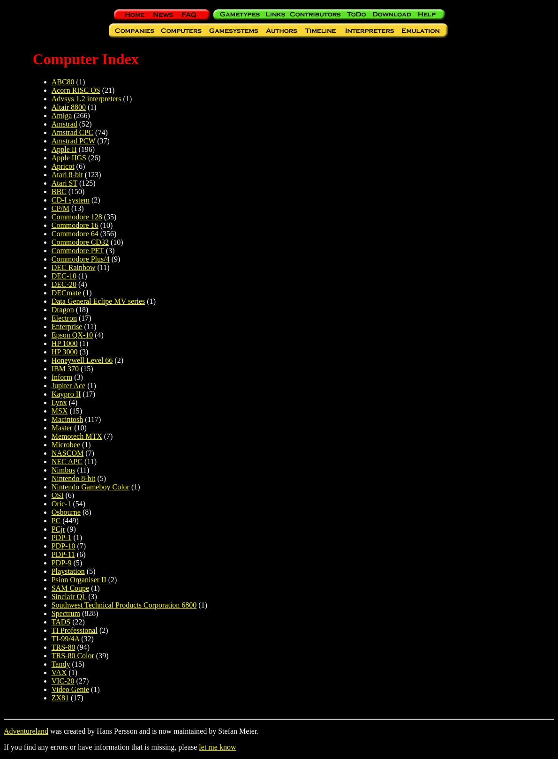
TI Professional (75, 630)
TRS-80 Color (73, 656)
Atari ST (64, 183)
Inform (62, 377)
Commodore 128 (77, 217)
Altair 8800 (69, 107)
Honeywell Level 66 (82, 360)
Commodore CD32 (80, 242)
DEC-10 (64, 276)
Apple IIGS (69, 158)
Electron (64, 318)
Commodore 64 (75, 234)
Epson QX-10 (72, 335)
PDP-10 (63, 546)
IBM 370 (65, 369)
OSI (58, 495)
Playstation (68, 571)
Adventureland (26, 731)
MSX (60, 411)
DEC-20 (64, 284)
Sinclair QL (69, 597)
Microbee (66, 445)
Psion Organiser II (79, 580)
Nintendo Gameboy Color (90, 487)
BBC (59, 191)
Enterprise (67, 327)
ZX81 (60, 698)
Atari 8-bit (67, 175)
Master (62, 428)
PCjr (58, 529)
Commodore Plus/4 (81, 259)
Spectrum (66, 613)
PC (56, 521)
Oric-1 (61, 504)
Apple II (64, 149)
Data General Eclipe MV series (98, 301)
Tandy (61, 664)
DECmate (66, 293)
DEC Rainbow (74, 267)
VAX (59, 672)
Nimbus (63, 470)
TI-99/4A (66, 639)
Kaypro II (66, 394)
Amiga (62, 116)
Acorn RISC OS (76, 90)
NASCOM (67, 453)
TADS (61, 622)
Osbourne (66, 512)
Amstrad (64, 124)
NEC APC (67, 462)
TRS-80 (63, 647)
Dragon (63, 310)
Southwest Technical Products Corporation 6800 (124, 605)
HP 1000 (65, 343)
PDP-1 (62, 537)
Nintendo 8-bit (74, 478)
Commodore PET (78, 251)
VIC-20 (63, 681)
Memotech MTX (77, 436)
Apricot (63, 166)
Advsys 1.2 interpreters (86, 99)
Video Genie (70, 689)
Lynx (59, 402)
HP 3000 (65, 352)
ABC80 (63, 82)
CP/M (60, 208)
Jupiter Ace (68, 386)
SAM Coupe (70, 588)
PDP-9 (62, 563)
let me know (217, 747)
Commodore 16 (75, 225)
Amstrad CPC (72, 132)
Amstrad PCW (73, 141)
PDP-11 (63, 554)
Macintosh (67, 419)
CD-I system (71, 200)
